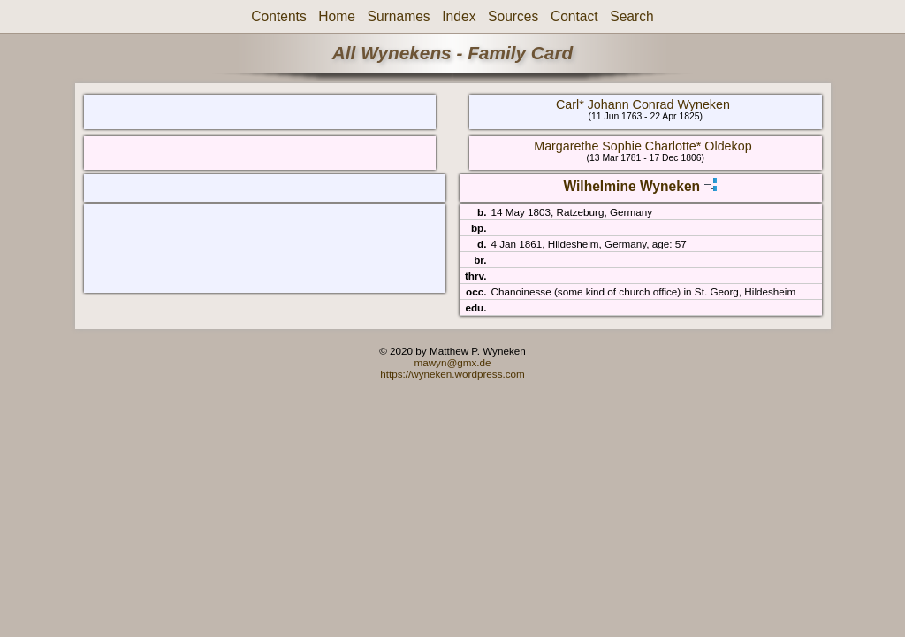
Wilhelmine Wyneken (631, 186)
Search (631, 16)
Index (458, 16)
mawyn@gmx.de (452, 362)
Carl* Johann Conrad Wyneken (643, 104)
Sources (513, 16)
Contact (574, 16)
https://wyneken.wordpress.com (452, 374)
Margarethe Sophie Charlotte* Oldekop (642, 146)
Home (336, 16)
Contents (278, 16)
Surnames (399, 16)
